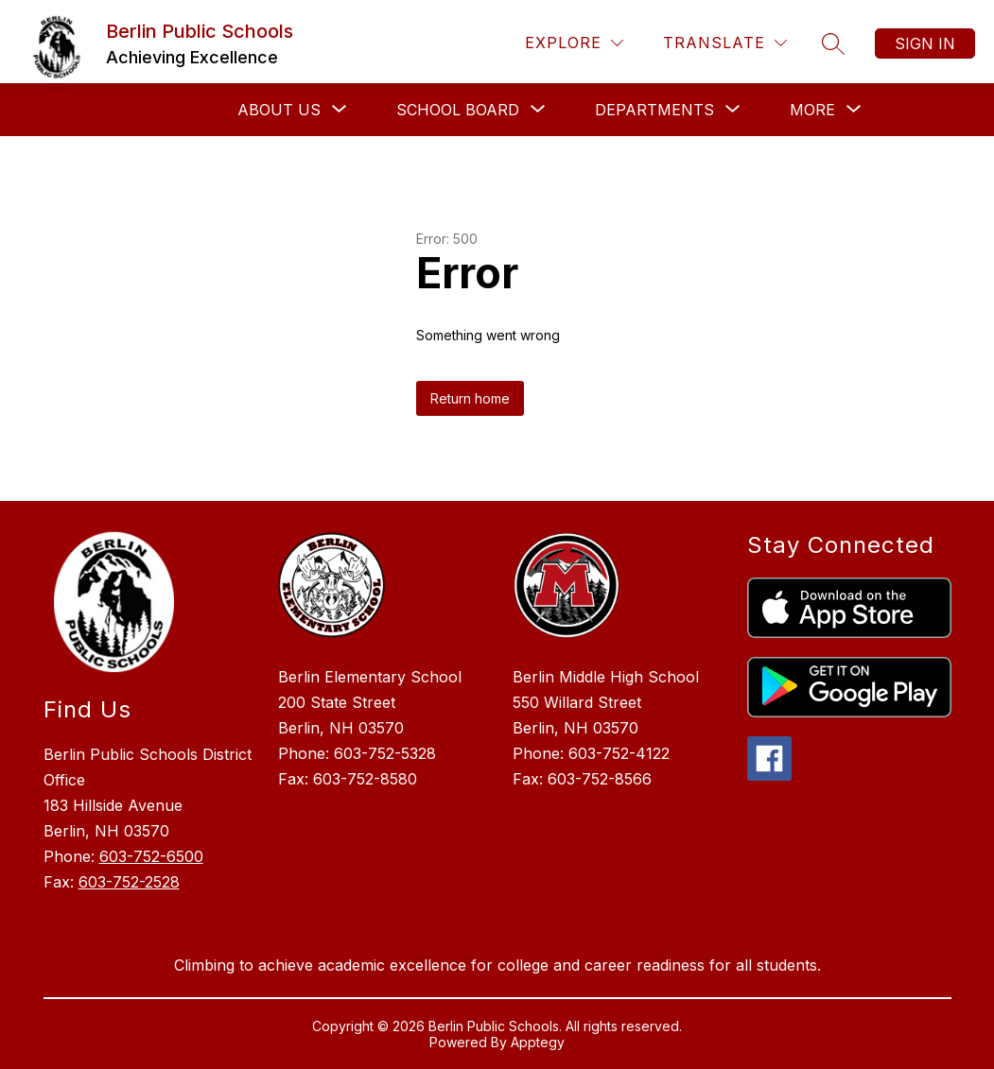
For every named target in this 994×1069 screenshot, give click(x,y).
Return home (470, 398)
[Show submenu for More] (812, 109)
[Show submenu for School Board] (457, 109)
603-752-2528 (129, 881)
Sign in (925, 43)
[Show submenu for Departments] (654, 109)
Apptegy (538, 1042)
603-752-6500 (151, 856)
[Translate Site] (725, 43)
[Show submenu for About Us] (279, 109)
